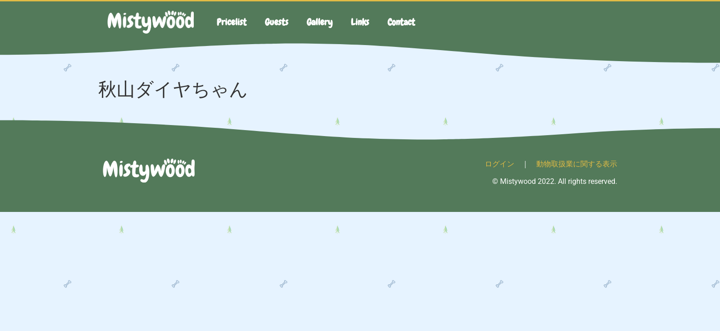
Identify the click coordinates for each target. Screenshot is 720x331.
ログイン (499, 164)
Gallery (319, 22)
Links (360, 22)
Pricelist (232, 22)
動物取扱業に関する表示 (576, 164)
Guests (276, 22)
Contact (401, 22)
